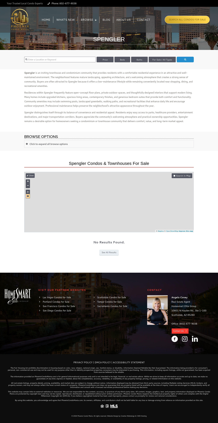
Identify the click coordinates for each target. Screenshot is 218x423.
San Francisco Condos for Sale (59, 306)
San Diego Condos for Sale (57, 310)
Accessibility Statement (129, 362)
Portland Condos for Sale (56, 301)
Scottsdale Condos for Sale (111, 297)
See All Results (109, 252)
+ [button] (28, 182)
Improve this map (186, 231)
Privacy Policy (82, 362)
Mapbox (161, 231)
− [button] (28, 186)
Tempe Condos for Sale (109, 301)
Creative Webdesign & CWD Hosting (134, 416)
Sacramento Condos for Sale (112, 306)
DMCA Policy (103, 362)
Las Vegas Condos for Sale (57, 297)
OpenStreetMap (172, 231)
